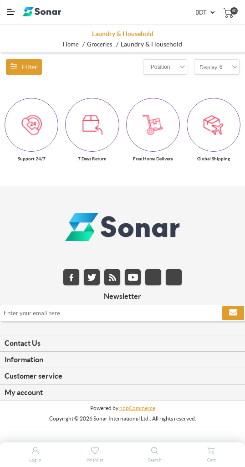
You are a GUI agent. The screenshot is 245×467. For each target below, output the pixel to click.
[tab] (122, 343)
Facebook (71, 277)
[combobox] (160, 67)
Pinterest (174, 277)
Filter (23, 67)
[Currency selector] (205, 12)
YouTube (133, 277)
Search (155, 459)
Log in (35, 459)
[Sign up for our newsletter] (122, 313)
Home (71, 44)
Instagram (153, 277)
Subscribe (233, 313)
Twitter (92, 277)
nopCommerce (137, 408)
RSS (112, 277)
